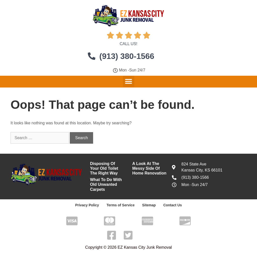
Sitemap (149, 205)
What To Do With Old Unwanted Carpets (106, 184)
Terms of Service (120, 205)
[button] (128, 81)
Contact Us (172, 205)
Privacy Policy (87, 205)
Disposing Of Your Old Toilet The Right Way (104, 168)
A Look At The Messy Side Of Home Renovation (149, 168)
